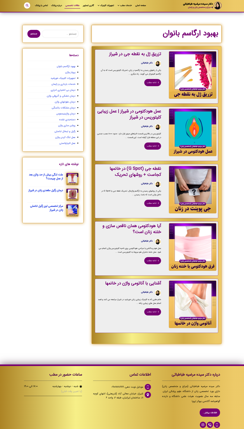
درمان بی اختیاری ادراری (63, 90)
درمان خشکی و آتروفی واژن (61, 96)
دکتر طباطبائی (148, 63)
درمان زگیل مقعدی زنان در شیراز (45, 190)
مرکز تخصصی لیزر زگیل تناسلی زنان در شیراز (46, 208)
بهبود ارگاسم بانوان (66, 66)
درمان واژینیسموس (65, 114)
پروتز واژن (70, 72)
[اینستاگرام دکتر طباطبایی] (203, 420)
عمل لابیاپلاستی (67, 143)
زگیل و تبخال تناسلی (64, 131)
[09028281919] (217, 420)
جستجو (33, 33)
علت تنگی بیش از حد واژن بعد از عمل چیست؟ (46, 177)
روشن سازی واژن (66, 125)
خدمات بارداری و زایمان (63, 84)
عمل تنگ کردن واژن (65, 137)
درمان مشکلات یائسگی (63, 108)
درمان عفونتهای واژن (65, 102)
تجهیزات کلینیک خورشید (63, 78)
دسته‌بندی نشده (67, 119)
